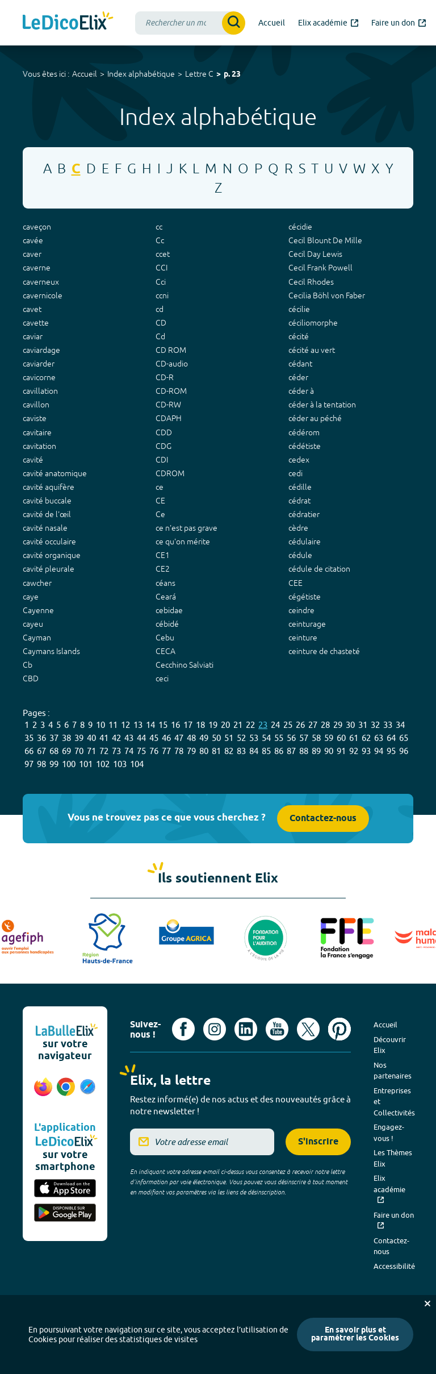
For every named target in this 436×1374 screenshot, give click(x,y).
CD (161, 322)
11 (113, 725)
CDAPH (169, 418)
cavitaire (37, 432)
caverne (37, 267)
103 (120, 764)
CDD (164, 432)
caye (31, 596)
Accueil (84, 73)
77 (166, 751)
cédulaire (304, 541)
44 (141, 738)
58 (316, 738)
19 (212, 725)
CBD (31, 678)
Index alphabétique (141, 73)
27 (312, 725)
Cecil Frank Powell (320, 267)
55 (278, 738)
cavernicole (42, 295)
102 (103, 764)
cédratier (304, 514)
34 (400, 725)
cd (160, 309)
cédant (300, 363)
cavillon (36, 404)
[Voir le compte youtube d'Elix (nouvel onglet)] (277, 1029)
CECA (165, 651)
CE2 (163, 568)
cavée (33, 240)
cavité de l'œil (47, 514)
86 (278, 751)
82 (228, 751)
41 (103, 738)
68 (53, 751)
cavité (33, 459)
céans (165, 583)
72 (103, 751)
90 (328, 751)
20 (225, 725)
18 (200, 725)
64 (391, 738)
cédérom (304, 432)
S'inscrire (318, 1142)
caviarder (38, 363)
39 (78, 738)
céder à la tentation (322, 404)
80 (203, 751)
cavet (32, 309)
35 (28, 738)
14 (150, 725)
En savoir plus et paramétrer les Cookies (355, 1334)
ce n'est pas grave (186, 527)
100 (69, 764)
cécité (298, 336)
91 (341, 751)
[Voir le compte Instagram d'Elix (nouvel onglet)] (214, 1029)
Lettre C (199, 73)
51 (228, 738)
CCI (161, 267)
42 (116, 738)
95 (391, 751)
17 (187, 725)
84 (253, 751)
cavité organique (52, 555)
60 (341, 738)
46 (166, 738)
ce (160, 487)
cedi (295, 473)
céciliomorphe (313, 322)
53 (253, 738)
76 (153, 751)
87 (291, 751)
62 (366, 738)
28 (325, 725)
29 (337, 725)
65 (403, 738)
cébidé (167, 623)
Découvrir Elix (390, 1045)
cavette (36, 322)
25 (287, 725)
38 (66, 738)
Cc (160, 240)
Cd (160, 336)
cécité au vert (311, 350)
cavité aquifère (48, 487)
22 (250, 725)
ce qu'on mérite (183, 541)
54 (266, 738)
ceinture (302, 637)
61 (353, 738)
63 (378, 738)
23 (262, 725)
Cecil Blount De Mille (325, 240)
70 (78, 751)
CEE (295, 583)
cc (159, 226)
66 (28, 751)
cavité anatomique (55, 473)
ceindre (301, 610)
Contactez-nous (323, 819)
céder (298, 377)
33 (387, 725)
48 (191, 738)
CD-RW (168, 404)
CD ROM (171, 350)
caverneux (41, 281)
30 (350, 725)
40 (91, 738)
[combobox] (190, 23)
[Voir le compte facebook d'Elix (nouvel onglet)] (183, 1029)
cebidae (169, 610)
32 (375, 725)
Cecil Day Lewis (315, 254)
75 (141, 751)
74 (128, 751)
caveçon (37, 226)
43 (128, 738)
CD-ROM (171, 390)
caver (32, 254)
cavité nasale (45, 527)
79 (191, 751)
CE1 (163, 555)
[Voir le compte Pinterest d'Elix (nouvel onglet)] (339, 1029)
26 (300, 725)
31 (362, 725)
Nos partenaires (393, 1070)
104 (137, 764)
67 (41, 751)
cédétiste (304, 446)
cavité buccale (47, 500)
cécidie (300, 226)
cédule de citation (319, 568)
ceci (162, 678)
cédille (300, 487)
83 (241, 751)
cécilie (299, 309)
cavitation (39, 446)
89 (316, 751)
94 (378, 751)
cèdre (298, 527)
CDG (163, 446)
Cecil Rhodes (311, 281)
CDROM (170, 473)
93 (366, 751)
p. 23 (232, 74)
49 (203, 738)
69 (66, 751)
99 (53, 764)
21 (237, 725)
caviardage (41, 350)
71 (91, 751)
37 (53, 738)
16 (175, 725)
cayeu (33, 623)
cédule (300, 555)
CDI (162, 459)
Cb (27, 664)
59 (328, 738)
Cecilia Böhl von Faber (326, 295)
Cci (161, 281)
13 (137, 725)
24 (275, 725)
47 (178, 738)
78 (178, 751)
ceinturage (307, 623)
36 (41, 738)
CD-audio (172, 363)
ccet (163, 254)
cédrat (299, 500)
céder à (301, 390)
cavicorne (39, 377)
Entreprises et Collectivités (394, 1101)
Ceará (166, 596)
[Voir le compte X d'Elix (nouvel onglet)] (308, 1029)
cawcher (37, 583)
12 (125, 725)
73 (116, 751)
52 (241, 738)
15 (162, 725)
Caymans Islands (51, 651)
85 (266, 751)
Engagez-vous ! (389, 1132)
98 (41, 764)
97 (28, 764)
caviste (35, 418)
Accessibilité (394, 1266)
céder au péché (315, 418)
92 (353, 751)
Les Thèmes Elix (393, 1158)
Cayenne (38, 610)
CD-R (165, 377)
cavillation (40, 390)
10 (100, 725)
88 (303, 751)
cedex (298, 459)
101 (86, 764)
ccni (162, 295)
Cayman (37, 637)
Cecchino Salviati (184, 664)
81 (216, 751)
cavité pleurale (48, 568)
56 (291, 738)
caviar (33, 336)
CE (160, 500)
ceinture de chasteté (324, 651)
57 (303, 738)
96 (403, 751)
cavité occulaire (49, 541)
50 (216, 738)
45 (153, 738)
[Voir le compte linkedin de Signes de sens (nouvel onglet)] (245, 1029)
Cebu (165, 637)
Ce (160, 514)
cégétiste (304, 596)
